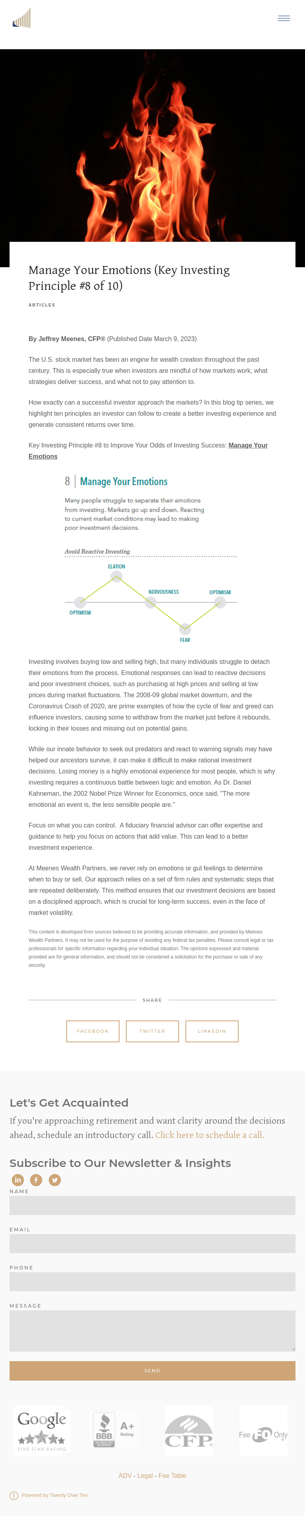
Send (153, 1370)
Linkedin (212, 1031)
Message (26, 1306)
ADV (125, 1475)
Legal (145, 1475)
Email (20, 1229)
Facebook (93, 1031)
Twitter (152, 1031)
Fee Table (172, 1475)
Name (19, 1191)
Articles (42, 305)
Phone (22, 1268)
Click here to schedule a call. (209, 1135)
